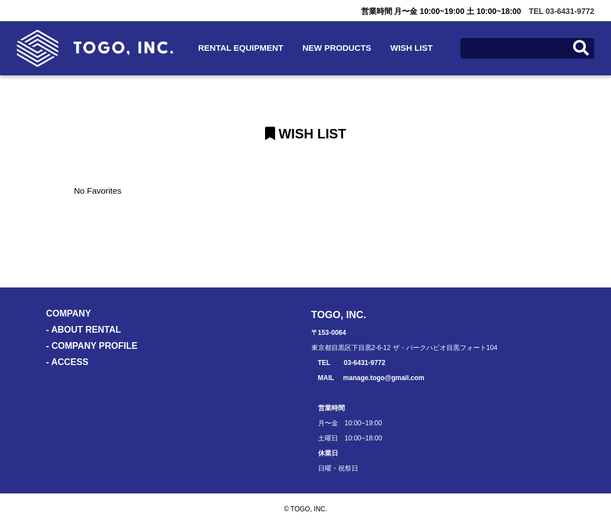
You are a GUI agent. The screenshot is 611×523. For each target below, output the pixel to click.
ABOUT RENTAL (86, 329)
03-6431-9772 (365, 363)
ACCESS (70, 362)
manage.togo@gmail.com (384, 378)
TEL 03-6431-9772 (561, 11)
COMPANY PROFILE (94, 346)
